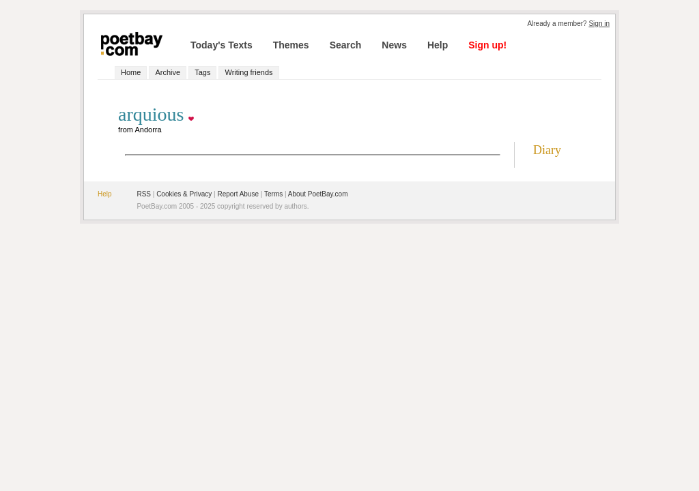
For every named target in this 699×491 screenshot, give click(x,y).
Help (437, 45)
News (394, 45)
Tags (202, 72)
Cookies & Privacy (184, 194)
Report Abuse (238, 194)
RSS (144, 194)
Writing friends (248, 72)
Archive (167, 72)
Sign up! (487, 45)
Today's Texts (221, 45)
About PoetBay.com (318, 194)
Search (346, 45)
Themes (291, 45)
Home (131, 72)
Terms (273, 194)
